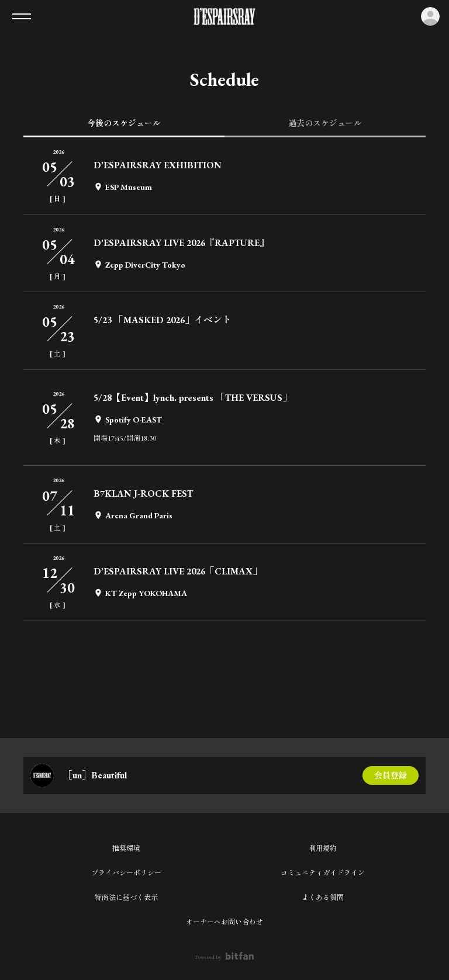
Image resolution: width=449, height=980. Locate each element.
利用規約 (323, 848)
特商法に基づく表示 (126, 897)
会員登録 (390, 775)
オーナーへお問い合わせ (224, 922)
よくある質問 (323, 897)
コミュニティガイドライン (323, 873)
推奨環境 (126, 848)
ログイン (430, 16)
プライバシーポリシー (126, 873)
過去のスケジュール (325, 123)
